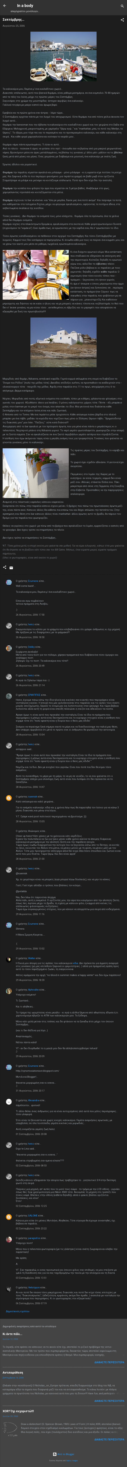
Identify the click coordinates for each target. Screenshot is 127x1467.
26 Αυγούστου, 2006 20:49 (30, 665)
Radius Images (72, 1461)
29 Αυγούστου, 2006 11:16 (30, 914)
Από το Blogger (63, 1454)
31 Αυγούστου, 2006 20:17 (30, 1090)
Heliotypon (34, 1287)
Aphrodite (33, 989)
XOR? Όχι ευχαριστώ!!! (18, 1411)
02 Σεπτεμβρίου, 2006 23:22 (31, 1228)
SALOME (33, 1215)
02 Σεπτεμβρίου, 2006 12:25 (31, 1206)
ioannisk (32, 796)
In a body (25, 5)
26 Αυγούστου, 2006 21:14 (30, 685)
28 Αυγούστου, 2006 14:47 (30, 787)
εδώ (75, 963)
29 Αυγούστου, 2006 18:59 (30, 980)
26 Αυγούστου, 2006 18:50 (30, 637)
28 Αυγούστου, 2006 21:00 (30, 858)
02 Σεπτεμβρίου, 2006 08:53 (31, 1165)
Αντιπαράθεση (13, 1372)
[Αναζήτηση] (122, 7)
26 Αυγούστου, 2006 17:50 (30, 614)
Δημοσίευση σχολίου (17, 1311)
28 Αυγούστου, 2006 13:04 (30, 734)
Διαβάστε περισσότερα (109, 1362)
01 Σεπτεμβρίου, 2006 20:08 (31, 1134)
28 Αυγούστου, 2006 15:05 (30, 821)
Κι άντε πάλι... (12, 1334)
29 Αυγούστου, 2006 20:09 (30, 1056)
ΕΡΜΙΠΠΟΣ (34, 694)
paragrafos (34, 1238)
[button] (122, 20)
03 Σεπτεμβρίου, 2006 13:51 (31, 1277)
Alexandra (33, 1100)
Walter (31, 958)
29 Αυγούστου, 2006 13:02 (30, 948)
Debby (31, 646)
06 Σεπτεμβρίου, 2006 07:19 (31, 1303)
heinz (31, 624)
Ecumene (33, 580)
